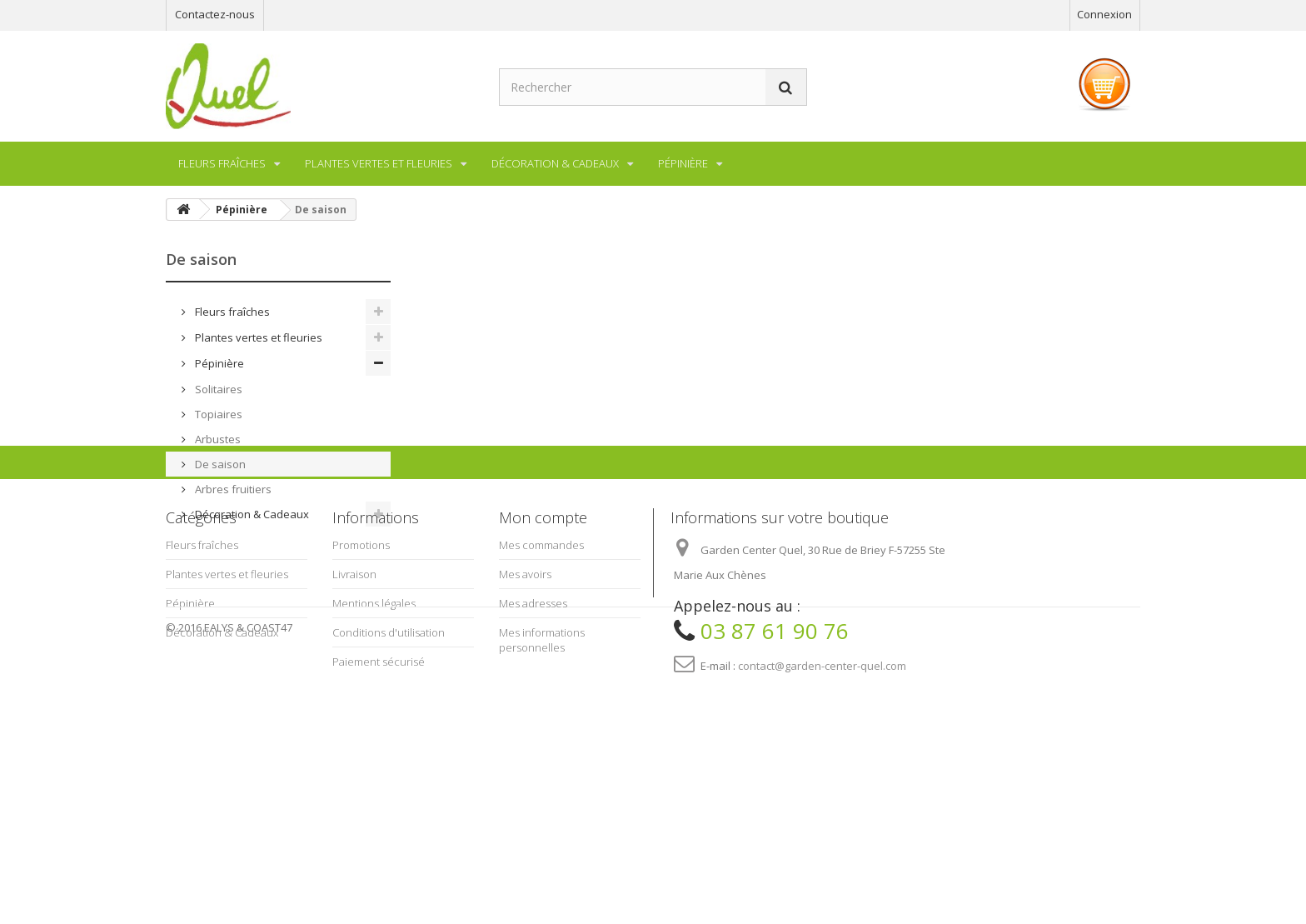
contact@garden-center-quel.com (822, 814)
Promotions (361, 693)
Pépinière (218, 363)
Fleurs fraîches (231, 311)
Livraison (354, 722)
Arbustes (216, 439)
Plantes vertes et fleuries (257, 337)
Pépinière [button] (683, 163)
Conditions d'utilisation (388, 780)
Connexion (1104, 14)
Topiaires (217, 414)
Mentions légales (374, 751)
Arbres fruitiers (232, 489)
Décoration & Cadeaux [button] (555, 163)
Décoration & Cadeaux (250, 514)
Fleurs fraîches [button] (222, 163)
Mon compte (543, 666)
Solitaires (217, 389)
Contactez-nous (215, 14)
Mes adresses (533, 751)
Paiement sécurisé (378, 809)
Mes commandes (541, 693)
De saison (219, 464)
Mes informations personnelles (542, 788)
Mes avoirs (525, 722)
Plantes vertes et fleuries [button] (378, 163)
